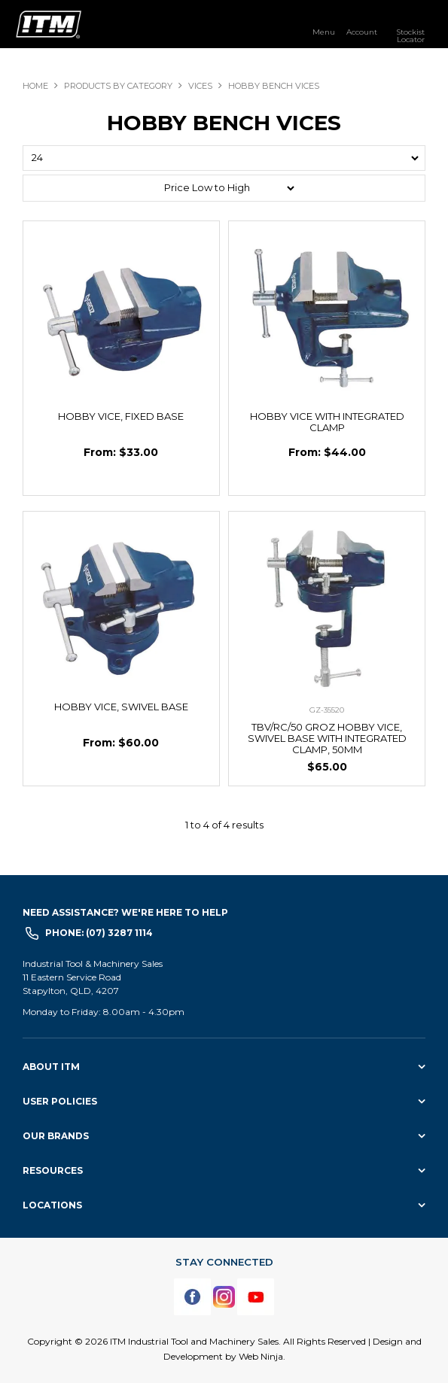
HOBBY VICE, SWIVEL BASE (121, 707)
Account (361, 31)
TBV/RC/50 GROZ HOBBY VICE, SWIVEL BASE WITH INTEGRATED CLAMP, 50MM (327, 738)
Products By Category (118, 86)
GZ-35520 (326, 710)
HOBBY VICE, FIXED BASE (121, 416)
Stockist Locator (410, 35)
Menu (323, 31)
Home (35, 86)
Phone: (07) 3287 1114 (99, 932)
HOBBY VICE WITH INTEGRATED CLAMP (327, 421)
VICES (200, 86)
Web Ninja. (262, 1356)
